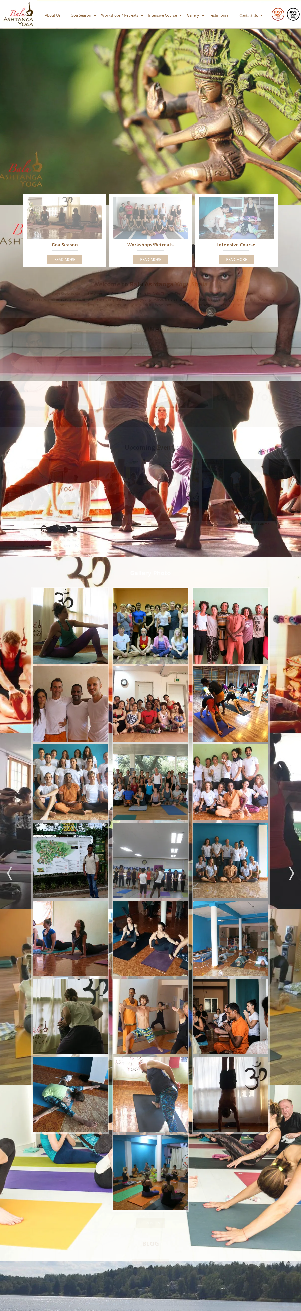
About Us (53, 15)
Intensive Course (162, 15)
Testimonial (219, 15)
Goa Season (81, 15)
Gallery (193, 15)
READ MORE (64, 259)
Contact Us (248, 15)
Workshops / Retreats (119, 15)
